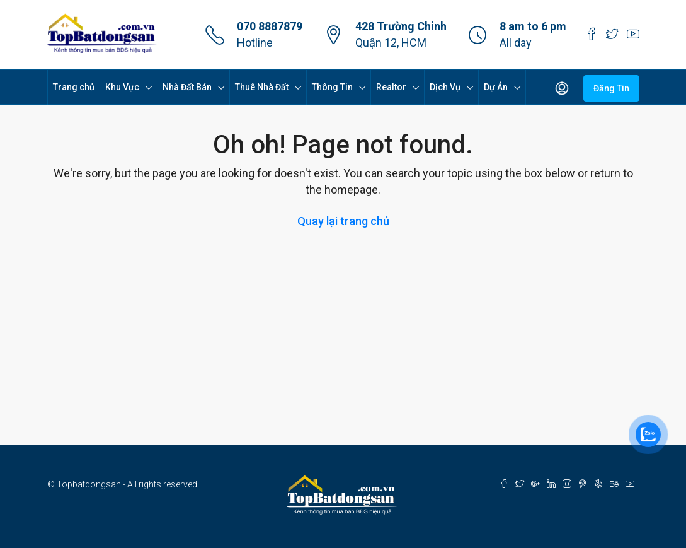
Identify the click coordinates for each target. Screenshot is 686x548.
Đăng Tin (611, 88)
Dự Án (496, 87)
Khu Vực (122, 87)
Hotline (255, 42)
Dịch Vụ (445, 87)
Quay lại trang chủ (343, 221)
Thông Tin (332, 87)
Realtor (391, 87)
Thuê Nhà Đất (262, 87)
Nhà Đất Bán (187, 87)
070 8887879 (269, 26)
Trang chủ (73, 87)
